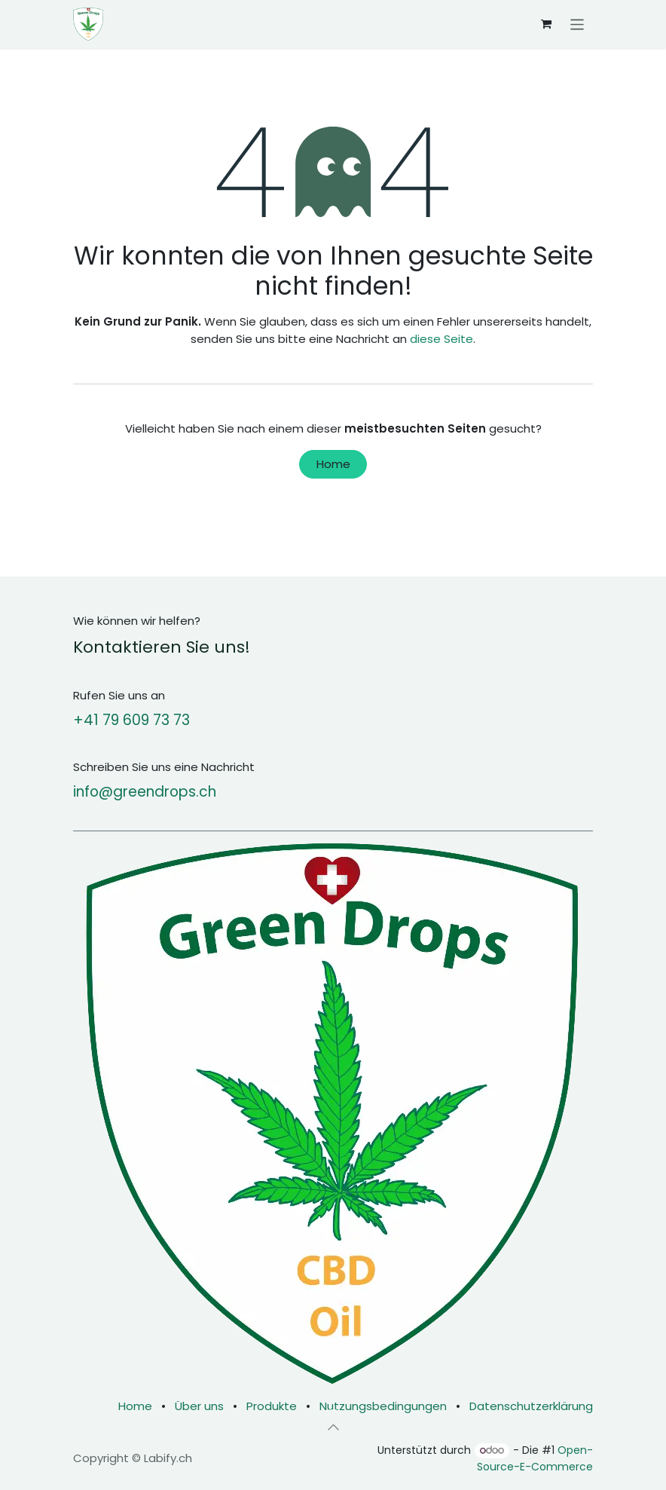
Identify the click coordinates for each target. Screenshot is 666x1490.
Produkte (271, 1406)
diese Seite (441, 339)
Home (333, 464)
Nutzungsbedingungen (383, 1406)
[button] (333, 1427)
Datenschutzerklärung (531, 1406)
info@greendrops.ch (144, 792)
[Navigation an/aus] (577, 24)
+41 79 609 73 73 (131, 720)
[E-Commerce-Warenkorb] (546, 24)
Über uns (199, 1406)
